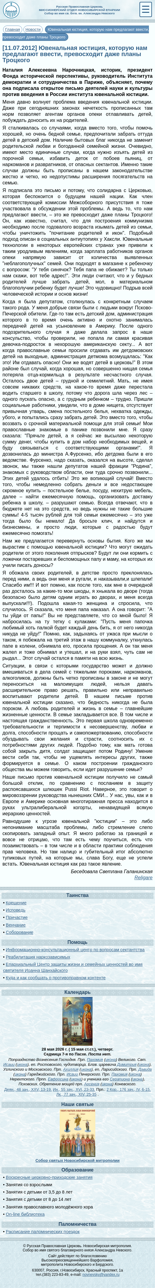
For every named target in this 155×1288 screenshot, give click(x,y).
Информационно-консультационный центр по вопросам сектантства (75, 949)
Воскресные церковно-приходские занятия (49, 1177)
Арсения (91, 1084)
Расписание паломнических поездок (42, 1231)
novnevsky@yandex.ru (101, 1274)
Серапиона (120, 1079)
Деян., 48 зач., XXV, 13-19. (28, 1089)
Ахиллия (70, 1069)
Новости (33, 29)
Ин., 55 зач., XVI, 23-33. (74, 1089)
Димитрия (126, 1064)
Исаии (9, 1064)
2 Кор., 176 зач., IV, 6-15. (129, 1089)
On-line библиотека (25, 1214)
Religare (143, 877)
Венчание (16, 925)
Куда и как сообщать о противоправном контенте (56, 977)
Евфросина (58, 1079)
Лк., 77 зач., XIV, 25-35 (76, 1094)
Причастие (17, 917)
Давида (145, 1069)
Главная (12, 29)
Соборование (19, 932)
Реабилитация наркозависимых (38, 957)
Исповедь (15, 910)
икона (110, 1059)
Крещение (16, 902)
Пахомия (95, 1059)
